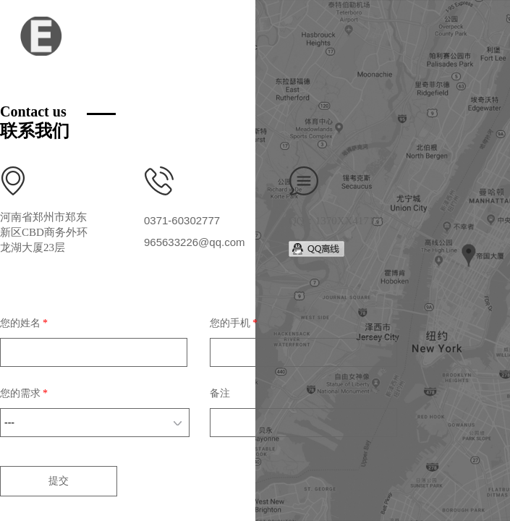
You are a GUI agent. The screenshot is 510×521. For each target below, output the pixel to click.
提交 (58, 480)
